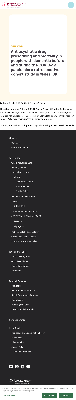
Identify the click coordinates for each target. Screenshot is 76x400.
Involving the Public (20, 304)
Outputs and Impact (20, 261)
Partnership (16, 337)
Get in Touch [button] (15, 328)
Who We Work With (19, 147)
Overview (18, 221)
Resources (16, 270)
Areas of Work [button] (15, 158)
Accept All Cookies (50, 395)
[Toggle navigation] (71, 5)
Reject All (66, 395)
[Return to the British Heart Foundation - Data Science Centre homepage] (13, 5)
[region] (38, 392)
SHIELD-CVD (19, 206)
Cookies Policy (17, 347)
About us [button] (13, 138)
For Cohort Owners (24, 181)
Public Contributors (20, 266)
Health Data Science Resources (25, 295)
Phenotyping (17, 300)
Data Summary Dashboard (23, 290)
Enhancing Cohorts (20, 172)
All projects (19, 226)
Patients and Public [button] (17, 251)
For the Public (22, 191)
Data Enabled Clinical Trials (23, 196)
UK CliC (17, 176)
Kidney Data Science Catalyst (24, 241)
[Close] (72, 388)
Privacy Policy (17, 342)
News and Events (17, 319)
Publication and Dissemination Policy (28, 333)
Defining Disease (18, 167)
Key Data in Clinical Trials (22, 309)
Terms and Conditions (21, 351)
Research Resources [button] (18, 281)
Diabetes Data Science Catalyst (25, 232)
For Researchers (23, 186)
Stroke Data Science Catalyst (24, 236)
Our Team (15, 143)
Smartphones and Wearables (24, 211)
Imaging (15, 201)
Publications (16, 285)
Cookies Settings (9, 395)
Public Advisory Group (21, 256)
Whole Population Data (21, 162)
